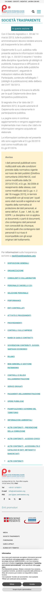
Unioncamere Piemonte (32, 521)
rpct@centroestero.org (24, 255)
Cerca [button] (34, 12)
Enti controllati (16, 308)
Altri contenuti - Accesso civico (24, 439)
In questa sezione (21, 28)
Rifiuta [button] (12, 584)
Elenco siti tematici (11, 548)
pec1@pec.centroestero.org (19, 495)
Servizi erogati (15, 386)
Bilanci (11, 356)
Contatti (16, 1)
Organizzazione (15, 271)
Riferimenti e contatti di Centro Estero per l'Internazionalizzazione (20, 474)
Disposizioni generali (18, 263)
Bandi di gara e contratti (20, 338)
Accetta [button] (32, 584)
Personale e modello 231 (20, 285)
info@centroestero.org (17, 491)
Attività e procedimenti (19, 315)
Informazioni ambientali (20, 420)
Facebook (4, 499)
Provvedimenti (15, 323)
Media (5, 532)
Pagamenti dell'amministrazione (24, 394)
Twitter (14, 499)
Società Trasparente (11, 536)
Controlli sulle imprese (20, 330)
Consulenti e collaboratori (22, 278)
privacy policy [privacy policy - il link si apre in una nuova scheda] (20, 559)
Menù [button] (39, 12)
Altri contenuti (15, 461)
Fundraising (8, 540)
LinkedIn (9, 499)
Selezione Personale (18, 293)
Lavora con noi (33, 1)
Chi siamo (8, 1)
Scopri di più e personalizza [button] (22, 589)
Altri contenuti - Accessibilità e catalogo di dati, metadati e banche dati (24, 450)
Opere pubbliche (16, 401)
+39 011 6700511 (15, 487)
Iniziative (23, 1)
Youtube (20, 499)
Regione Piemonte (12, 521)
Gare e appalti (8, 544)
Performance (14, 300)
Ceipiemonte (13, 9)
